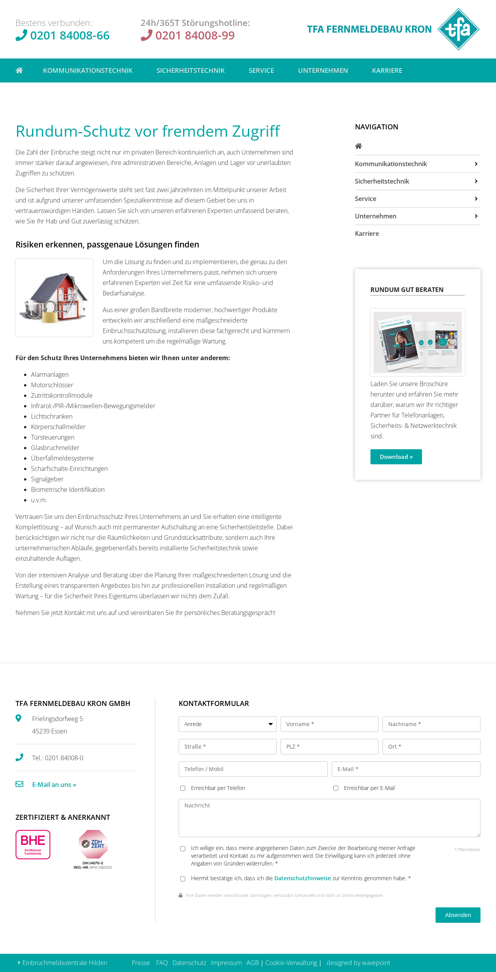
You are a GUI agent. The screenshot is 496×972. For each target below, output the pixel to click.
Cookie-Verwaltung (291, 962)
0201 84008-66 (70, 35)
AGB (252, 962)
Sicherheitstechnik (193, 70)
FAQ (162, 962)
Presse (141, 962)
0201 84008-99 (195, 35)
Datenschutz (189, 962)
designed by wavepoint (358, 962)
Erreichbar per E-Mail (369, 788)
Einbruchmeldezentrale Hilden (64, 962)
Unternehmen (325, 70)
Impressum (226, 962)
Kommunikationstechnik (89, 70)
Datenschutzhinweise (302, 878)
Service (263, 70)
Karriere (387, 70)
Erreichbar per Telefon (218, 788)
